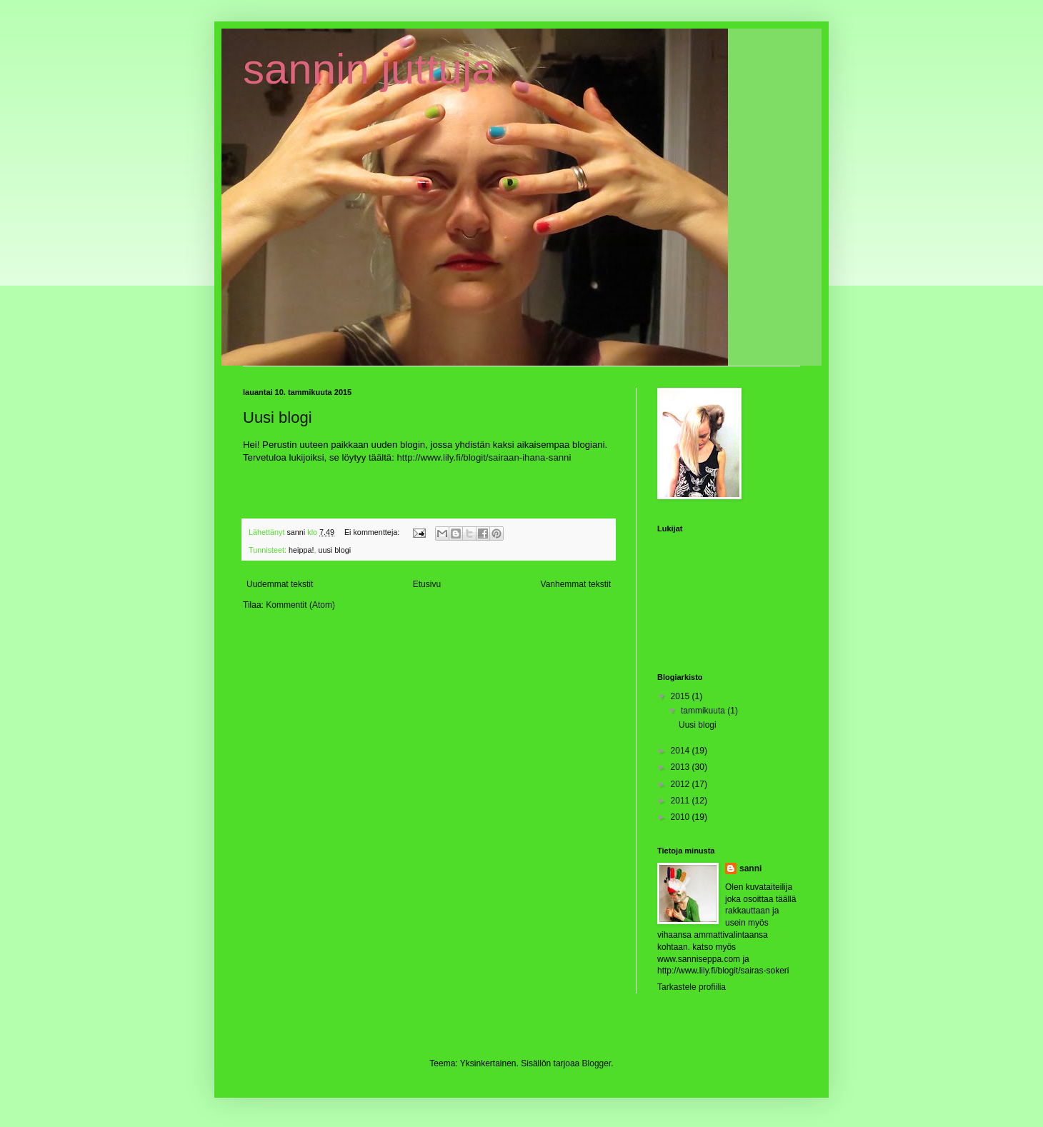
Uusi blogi (277, 417)
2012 (681, 784)
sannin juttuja (369, 69)
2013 (681, 767)
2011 (681, 801)
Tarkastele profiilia (691, 987)
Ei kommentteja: (372, 532)
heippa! (301, 550)
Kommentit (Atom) (300, 605)
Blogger (597, 1063)
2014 (681, 751)
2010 (681, 817)
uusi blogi (334, 550)
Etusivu (427, 584)
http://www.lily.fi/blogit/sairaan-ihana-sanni (484, 457)
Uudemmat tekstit (279, 584)
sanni (750, 868)
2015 (681, 696)
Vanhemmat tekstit (576, 584)
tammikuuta (704, 711)
